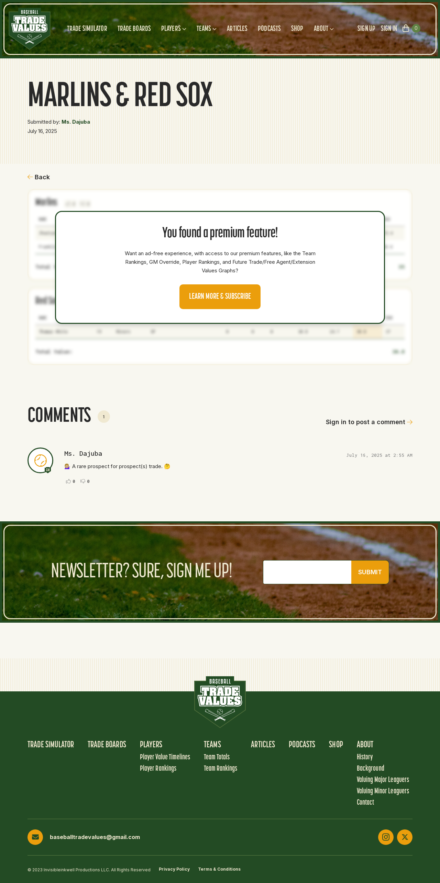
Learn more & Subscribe (220, 297)
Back (39, 177)
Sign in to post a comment (369, 422)
